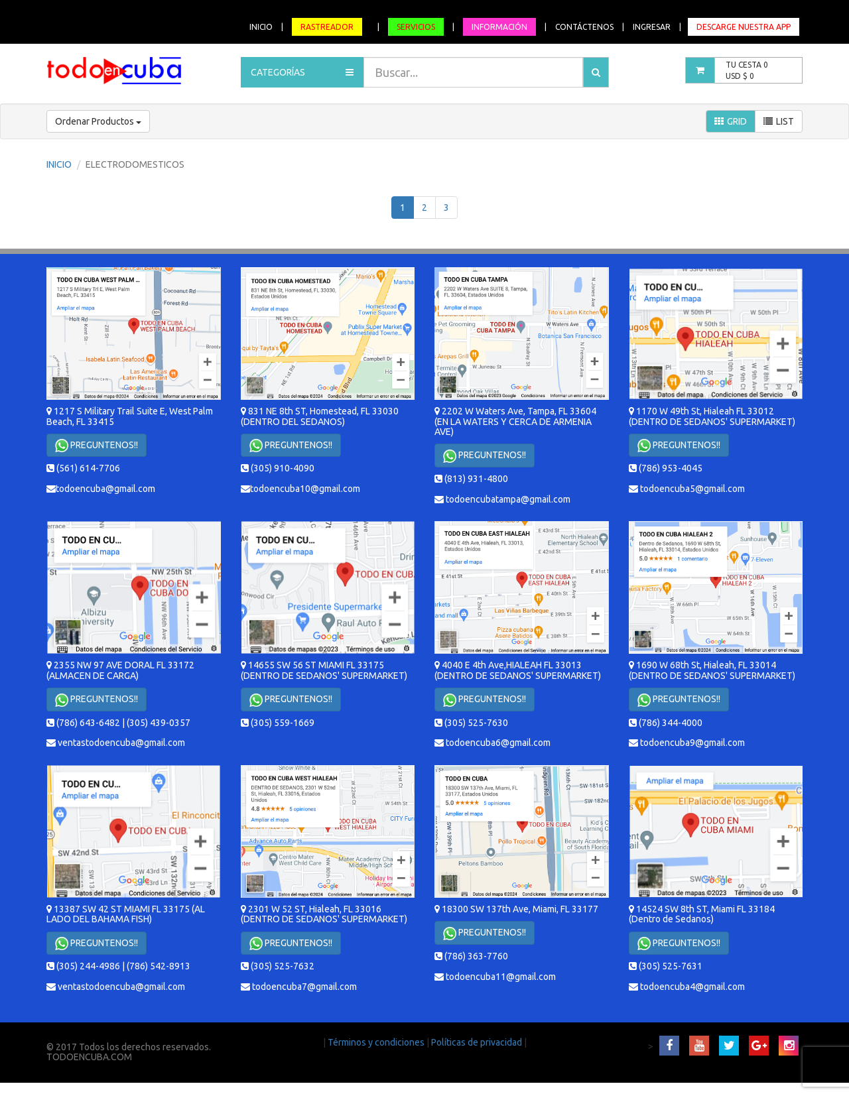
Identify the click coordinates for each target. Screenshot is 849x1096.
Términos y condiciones (377, 1042)
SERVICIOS (416, 27)
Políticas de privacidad (477, 1042)
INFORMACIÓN (499, 27)
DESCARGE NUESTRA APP (743, 27)
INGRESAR (652, 27)
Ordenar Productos (98, 121)
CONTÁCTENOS (584, 27)
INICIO (261, 27)
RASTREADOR (327, 27)
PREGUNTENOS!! (96, 445)
